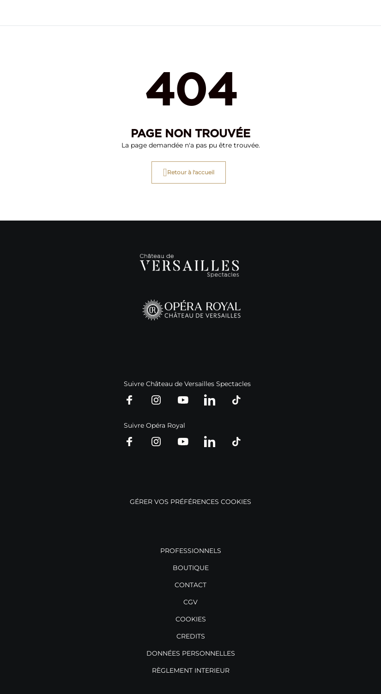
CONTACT (190, 585)
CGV (190, 602)
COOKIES (190, 619)
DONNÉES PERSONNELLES (190, 653)
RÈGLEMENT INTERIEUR (191, 670)
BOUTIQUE (191, 568)
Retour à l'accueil (190, 172)
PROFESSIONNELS (190, 551)
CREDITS (190, 636)
